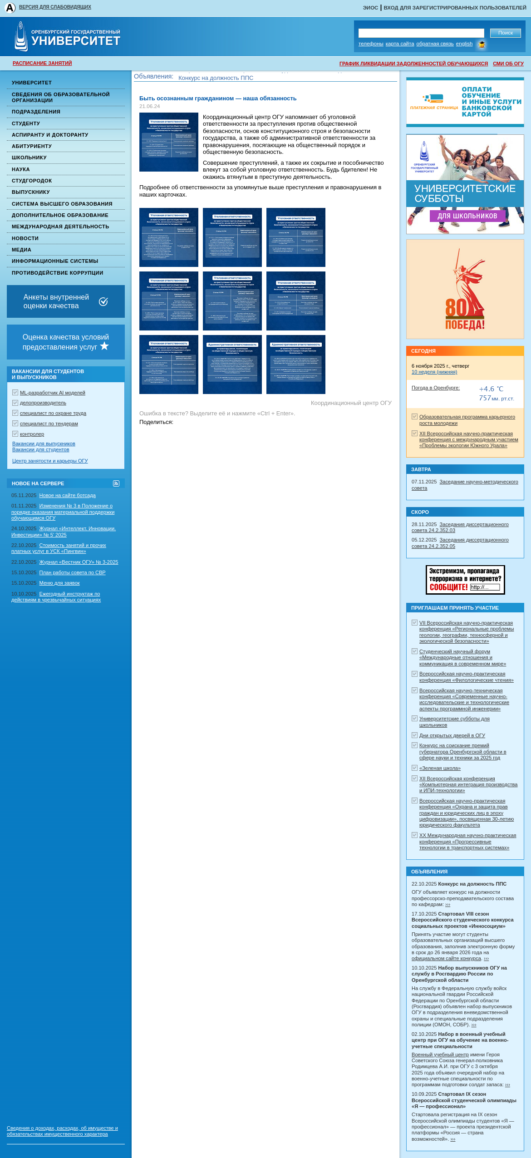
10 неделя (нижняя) (434, 372)
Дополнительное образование (60, 215)
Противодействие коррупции (57, 273)
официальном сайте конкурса (446, 958)
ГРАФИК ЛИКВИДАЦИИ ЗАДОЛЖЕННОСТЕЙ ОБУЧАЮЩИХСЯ (413, 63)
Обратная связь (435, 43)
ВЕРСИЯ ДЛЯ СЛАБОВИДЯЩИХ (55, 7)
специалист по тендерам (49, 423)
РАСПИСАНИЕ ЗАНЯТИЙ (42, 63)
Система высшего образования (62, 204)
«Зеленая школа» (440, 768)
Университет (32, 82)
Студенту (26, 123)
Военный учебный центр (440, 1054)
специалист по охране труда (53, 413)
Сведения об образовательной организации (61, 97)
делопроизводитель (43, 402)
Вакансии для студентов (40, 449)
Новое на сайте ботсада (67, 495)
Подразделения (36, 111)
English (464, 43)
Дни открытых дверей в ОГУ (452, 735)
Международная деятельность (60, 226)
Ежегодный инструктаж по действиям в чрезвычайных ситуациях (56, 596)
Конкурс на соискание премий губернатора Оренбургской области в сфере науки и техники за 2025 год (462, 751)
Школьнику (29, 157)
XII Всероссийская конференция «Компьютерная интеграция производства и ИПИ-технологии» (468, 784)
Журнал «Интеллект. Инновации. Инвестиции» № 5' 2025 (63, 531)
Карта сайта (400, 43)
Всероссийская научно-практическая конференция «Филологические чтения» (466, 676)
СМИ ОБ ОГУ (508, 63)
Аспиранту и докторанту (50, 135)
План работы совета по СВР (72, 572)
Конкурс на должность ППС (215, 79)
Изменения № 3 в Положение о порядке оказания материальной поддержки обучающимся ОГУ (62, 512)
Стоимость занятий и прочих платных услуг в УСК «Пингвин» (58, 548)
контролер (32, 434)
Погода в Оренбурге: (436, 387)
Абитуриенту (32, 146)
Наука (21, 169)
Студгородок (32, 180)
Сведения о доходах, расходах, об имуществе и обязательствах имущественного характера (62, 1131)
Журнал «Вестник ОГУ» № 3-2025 (78, 562)
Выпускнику (31, 192)
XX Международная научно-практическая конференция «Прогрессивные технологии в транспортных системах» (467, 841)
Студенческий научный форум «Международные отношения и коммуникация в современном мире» (462, 657)
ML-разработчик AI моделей (52, 392)
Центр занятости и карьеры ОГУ (50, 460)
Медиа (21, 249)
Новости (25, 238)
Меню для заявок (59, 583)
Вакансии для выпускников (43, 443)
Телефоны (371, 43)
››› (447, 904)
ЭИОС (371, 7)
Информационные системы (55, 261)
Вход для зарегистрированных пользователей (455, 7)
